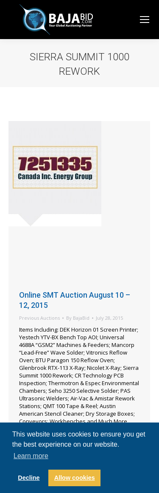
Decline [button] (28, 477)
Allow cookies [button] (74, 477)
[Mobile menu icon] (145, 19)
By (77, 318)
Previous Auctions (39, 318)
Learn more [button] (31, 455)
